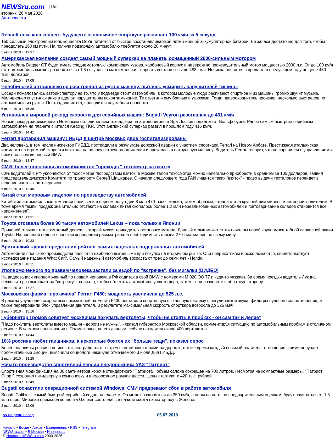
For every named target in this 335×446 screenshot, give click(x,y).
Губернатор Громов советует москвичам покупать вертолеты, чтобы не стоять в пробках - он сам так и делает (131, 317)
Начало (9, 427)
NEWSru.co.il (13, 432)
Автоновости (13, 18)
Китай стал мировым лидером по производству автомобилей (73, 195)
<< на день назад (18, 415)
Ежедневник (56, 427)
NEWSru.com (22, 7)
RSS (73, 427)
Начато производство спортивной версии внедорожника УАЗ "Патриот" (85, 364)
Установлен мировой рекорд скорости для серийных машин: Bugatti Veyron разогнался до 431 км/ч (117, 115)
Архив (37, 427)
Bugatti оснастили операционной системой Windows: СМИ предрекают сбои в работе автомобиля (116, 388)
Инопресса (56, 432)
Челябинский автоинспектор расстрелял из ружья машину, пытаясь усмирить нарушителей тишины (119, 86)
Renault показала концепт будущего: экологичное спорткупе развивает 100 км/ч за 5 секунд (108, 34)
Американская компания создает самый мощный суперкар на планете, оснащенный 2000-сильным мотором (128, 58)
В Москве (36, 432)
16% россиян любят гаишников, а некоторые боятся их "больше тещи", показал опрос (102, 341)
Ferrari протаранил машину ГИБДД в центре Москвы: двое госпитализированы (94, 138)
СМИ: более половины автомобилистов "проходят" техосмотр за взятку (85, 166)
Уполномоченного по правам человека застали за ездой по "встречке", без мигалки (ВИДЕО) (110, 270)
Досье (24, 427)
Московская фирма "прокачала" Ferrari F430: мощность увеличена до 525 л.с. (92, 294)
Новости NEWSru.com (25, 436)
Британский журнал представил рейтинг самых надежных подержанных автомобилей (102, 246)
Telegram (88, 427)
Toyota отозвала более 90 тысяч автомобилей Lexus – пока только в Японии (90, 223)
